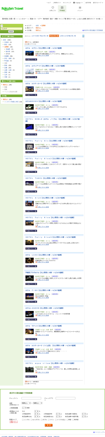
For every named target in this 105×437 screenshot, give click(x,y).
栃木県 (8, 51)
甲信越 (6, 61)
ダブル (45, 419)
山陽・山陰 (7, 70)
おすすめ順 (35, 36)
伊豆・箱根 (7, 58)
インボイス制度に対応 (11, 102)
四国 (5, 72)
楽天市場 (88, 2)
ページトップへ (100, 432)
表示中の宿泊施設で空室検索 (93, 30)
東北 (5, 44)
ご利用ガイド (57, 2)
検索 (49, 425)
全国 (37, 25)
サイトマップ (67, 2)
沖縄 (5, 77)
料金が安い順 (44, 36)
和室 (69, 419)
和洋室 (76, 419)
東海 (5, 65)
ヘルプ (49, 2)
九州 (5, 74)
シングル (27, 419)
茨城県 (8, 49)
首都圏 (6, 56)
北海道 (6, 42)
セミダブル (36, 419)
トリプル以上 (61, 419)
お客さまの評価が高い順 (68, 36)
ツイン (52, 419)
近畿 (5, 68)
